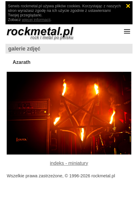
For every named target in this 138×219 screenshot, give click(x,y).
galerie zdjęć (24, 49)
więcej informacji (36, 19)
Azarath (21, 62)
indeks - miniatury (69, 163)
